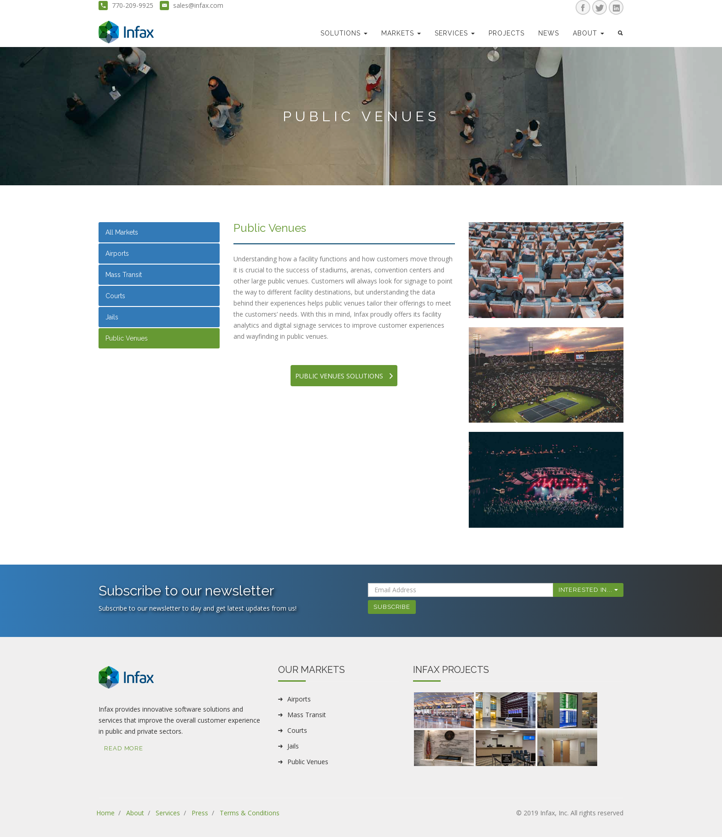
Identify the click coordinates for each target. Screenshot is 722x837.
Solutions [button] (343, 33)
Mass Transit (123, 274)
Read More (123, 748)
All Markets (121, 232)
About (135, 812)
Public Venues (126, 338)
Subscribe (391, 606)
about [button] (588, 33)
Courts (115, 296)
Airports (117, 253)
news (548, 33)
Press (200, 812)
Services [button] (455, 33)
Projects (506, 33)
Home (105, 812)
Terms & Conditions (249, 812)
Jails (111, 317)
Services (168, 812)
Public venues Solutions (344, 375)
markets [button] (401, 33)
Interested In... (588, 589)
